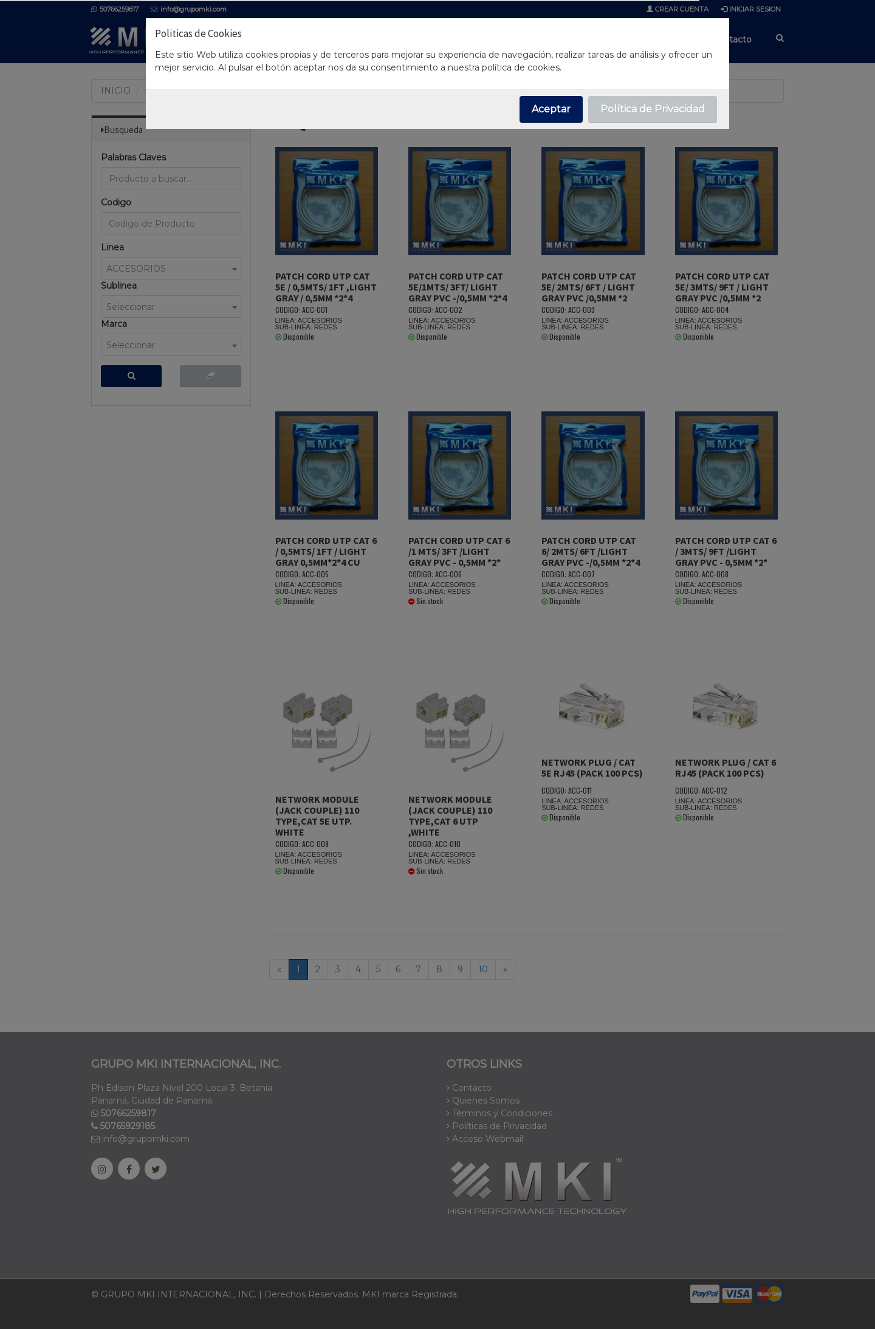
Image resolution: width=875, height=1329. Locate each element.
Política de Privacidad (652, 109)
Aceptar (551, 109)
